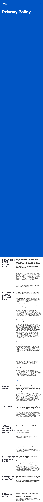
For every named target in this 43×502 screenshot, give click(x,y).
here (34, 416)
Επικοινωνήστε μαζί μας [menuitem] (35, 3)
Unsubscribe (18, 380)
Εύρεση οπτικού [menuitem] (29, 3)
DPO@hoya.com (35, 470)
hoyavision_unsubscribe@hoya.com (33, 315)
